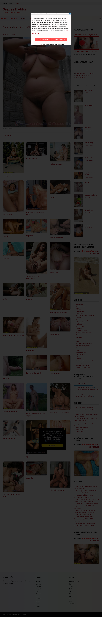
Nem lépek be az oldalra (58, 39)
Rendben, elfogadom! (42, 39)
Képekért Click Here (38, 34)
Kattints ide (65, 30)
